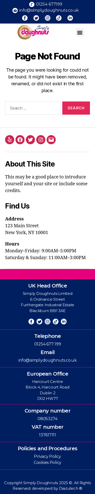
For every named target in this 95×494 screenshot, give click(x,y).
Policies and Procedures (47, 448)
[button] (80, 32)
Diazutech (69, 488)
